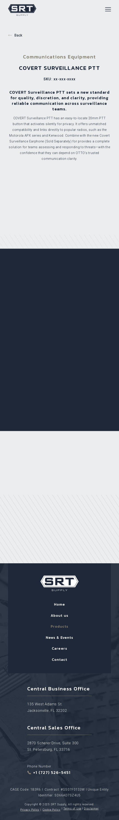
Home (59, 604)
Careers (59, 648)
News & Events (59, 637)
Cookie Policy (51, 809)
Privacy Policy (29, 809)
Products (60, 626)
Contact (59, 659)
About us (59, 615)
